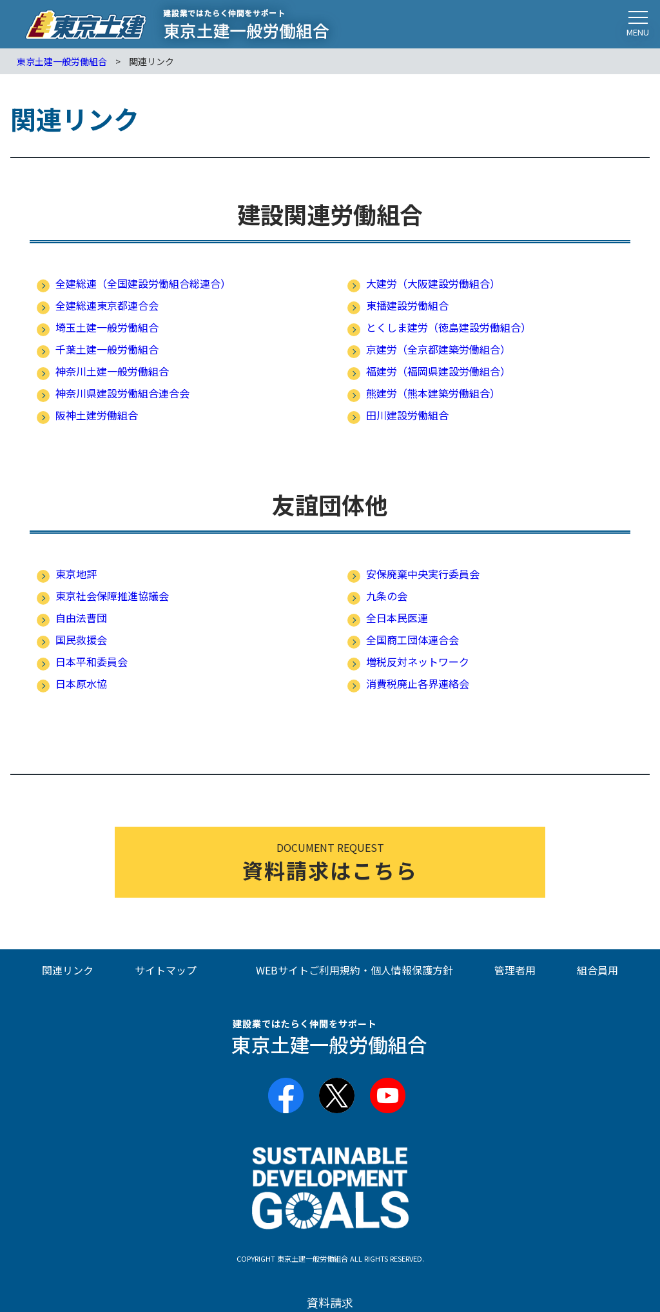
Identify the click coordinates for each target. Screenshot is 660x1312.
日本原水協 (81, 683)
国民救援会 (81, 639)
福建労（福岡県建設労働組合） (438, 371)
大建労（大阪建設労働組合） (433, 283)
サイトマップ (166, 970)
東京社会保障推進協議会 (112, 595)
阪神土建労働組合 (96, 415)
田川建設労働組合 (407, 415)
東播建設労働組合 (407, 305)
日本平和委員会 (91, 661)
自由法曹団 (81, 617)
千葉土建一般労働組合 (107, 349)
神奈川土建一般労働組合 (112, 371)
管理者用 (515, 970)
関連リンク (67, 970)
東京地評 (76, 573)
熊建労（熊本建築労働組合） (433, 393)
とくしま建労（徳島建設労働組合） (448, 327)
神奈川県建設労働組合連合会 (122, 393)
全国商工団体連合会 (412, 639)
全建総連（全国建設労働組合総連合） (143, 283)
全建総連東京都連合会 (107, 305)
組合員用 (597, 970)
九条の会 (386, 595)
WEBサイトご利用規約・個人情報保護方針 (354, 970)
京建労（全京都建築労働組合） (438, 349)
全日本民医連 (397, 617)
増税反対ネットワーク (417, 661)
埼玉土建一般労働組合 (107, 327)
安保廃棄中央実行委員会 (423, 573)
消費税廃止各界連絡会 (417, 683)
